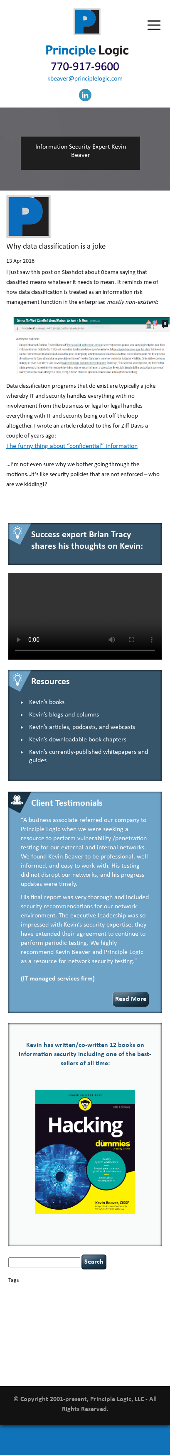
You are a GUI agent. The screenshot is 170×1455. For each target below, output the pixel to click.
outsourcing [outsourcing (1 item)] (104, 1329)
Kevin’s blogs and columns (64, 715)
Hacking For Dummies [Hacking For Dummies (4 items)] (106, 1312)
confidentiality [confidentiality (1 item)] (89, 1300)
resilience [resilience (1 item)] (102, 1337)
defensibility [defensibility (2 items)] (89, 1305)
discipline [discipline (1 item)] (113, 1305)
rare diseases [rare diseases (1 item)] (80, 1337)
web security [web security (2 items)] (98, 1364)
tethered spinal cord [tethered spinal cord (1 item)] (104, 1345)
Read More (130, 999)
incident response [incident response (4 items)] (69, 1321)
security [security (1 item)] (120, 1337)
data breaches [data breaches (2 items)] (57, 1305)
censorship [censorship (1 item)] (138, 1291)
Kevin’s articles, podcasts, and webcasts (82, 727)
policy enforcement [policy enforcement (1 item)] (26, 1337)
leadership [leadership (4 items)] (24, 1329)
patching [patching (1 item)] (146, 1329)
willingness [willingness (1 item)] (125, 1364)
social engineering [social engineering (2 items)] (63, 1345)
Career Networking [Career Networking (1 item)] (91, 1291)
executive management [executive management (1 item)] (29, 1313)
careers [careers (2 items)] (118, 1291)
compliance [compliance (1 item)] (63, 1300)
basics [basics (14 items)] (43, 1290)
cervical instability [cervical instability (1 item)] (25, 1300)
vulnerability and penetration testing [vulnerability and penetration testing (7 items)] (72, 1357)
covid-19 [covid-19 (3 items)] (140, 1299)
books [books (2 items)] (65, 1291)
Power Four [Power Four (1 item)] (57, 1337)
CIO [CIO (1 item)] (47, 1300)
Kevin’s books (46, 702)
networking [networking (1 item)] (80, 1329)
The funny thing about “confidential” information (72, 446)
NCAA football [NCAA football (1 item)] (55, 1329)
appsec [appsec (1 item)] (21, 1291)
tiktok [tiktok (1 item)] (130, 1345)
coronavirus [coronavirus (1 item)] (115, 1300)
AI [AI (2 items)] (10, 1291)
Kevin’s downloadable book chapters (77, 739)
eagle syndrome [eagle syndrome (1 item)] (138, 1305)
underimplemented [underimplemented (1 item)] (52, 1354)
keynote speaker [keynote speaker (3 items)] (121, 1320)
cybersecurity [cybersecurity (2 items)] (23, 1305)
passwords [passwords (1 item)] (126, 1329)
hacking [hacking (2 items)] (61, 1313)
